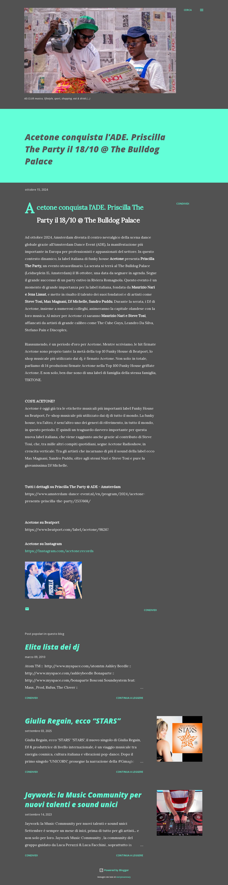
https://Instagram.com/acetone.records (59, 551)
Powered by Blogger (114, 870)
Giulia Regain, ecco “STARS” (72, 721)
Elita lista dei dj (52, 647)
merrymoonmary (123, 877)
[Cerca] (188, 10)
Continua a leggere (129, 698)
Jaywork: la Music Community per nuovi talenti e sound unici (83, 799)
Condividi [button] (182, 203)
